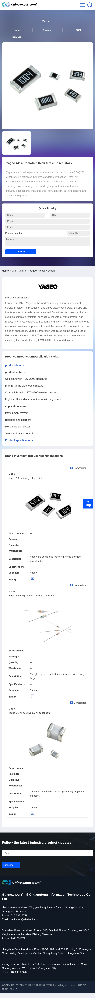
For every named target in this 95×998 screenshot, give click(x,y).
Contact (17, 40)
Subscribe (8, 869)
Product (47, 32)
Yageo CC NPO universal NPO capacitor (30, 717)
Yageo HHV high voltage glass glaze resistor (32, 600)
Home (17, 32)
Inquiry (21, 256)
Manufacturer (19, 275)
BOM (78, 32)
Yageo (33, 275)
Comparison (78, 472)
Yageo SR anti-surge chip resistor (26, 482)
